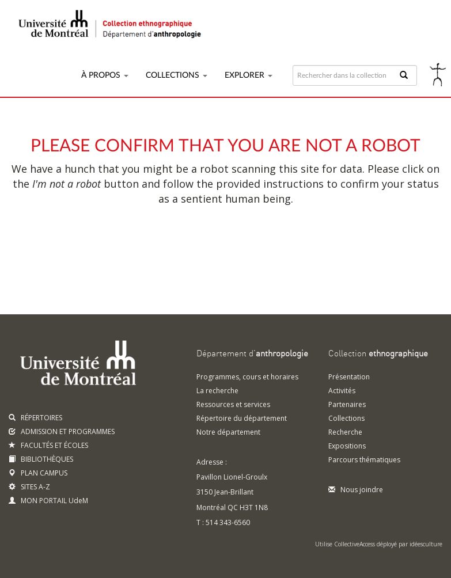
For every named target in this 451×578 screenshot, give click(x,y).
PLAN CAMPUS (38, 473)
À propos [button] (104, 75)
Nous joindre (355, 490)
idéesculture (426, 544)
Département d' (252, 354)
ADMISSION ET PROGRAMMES (62, 431)
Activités (341, 391)
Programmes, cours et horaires (247, 377)
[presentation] (249, 251)
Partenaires (347, 404)
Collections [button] (176, 75)
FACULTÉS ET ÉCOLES (48, 445)
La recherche (217, 391)
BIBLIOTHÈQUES (41, 459)
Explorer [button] (248, 75)
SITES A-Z (29, 487)
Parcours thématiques (364, 460)
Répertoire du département (241, 418)
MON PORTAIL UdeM (48, 500)
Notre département (228, 432)
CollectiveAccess (354, 544)
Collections (346, 418)
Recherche (345, 432)
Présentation (349, 377)
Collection (378, 354)
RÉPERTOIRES (35, 418)
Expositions (347, 446)
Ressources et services (233, 404)
